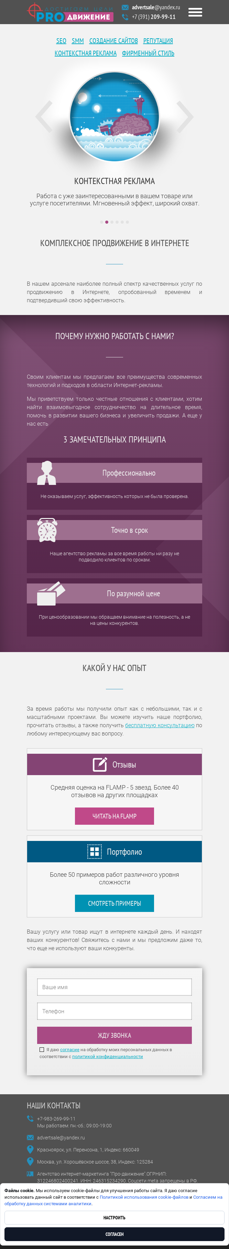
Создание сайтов (113, 40)
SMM (78, 40)
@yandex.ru (156, 7)
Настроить (114, 1218)
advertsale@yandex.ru (61, 1137)
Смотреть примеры (114, 903)
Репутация (158, 40)
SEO (61, 40)
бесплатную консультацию (159, 725)
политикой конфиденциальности (107, 1056)
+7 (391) (154, 17)
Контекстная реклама (86, 53)
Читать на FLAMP (114, 816)
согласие (69, 1049)
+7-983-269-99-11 (56, 1118)
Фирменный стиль (148, 53)
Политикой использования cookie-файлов (144, 1197)
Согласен (114, 1234)
